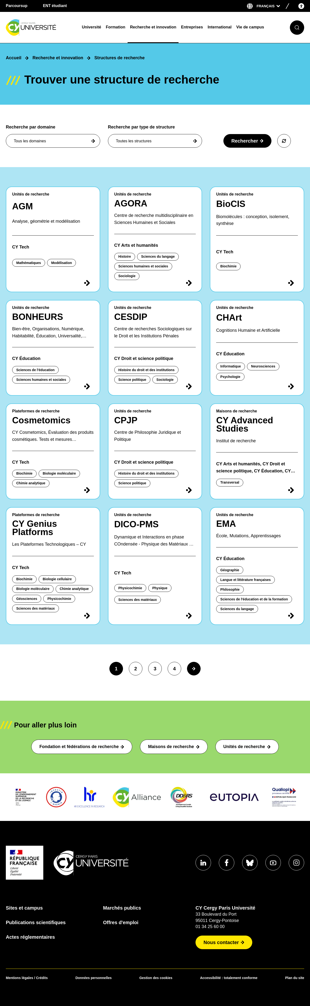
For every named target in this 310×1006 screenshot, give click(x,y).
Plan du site (294, 978)
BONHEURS (37, 317)
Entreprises (192, 27)
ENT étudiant (55, 6)
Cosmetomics (41, 420)
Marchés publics (122, 908)
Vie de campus (250, 27)
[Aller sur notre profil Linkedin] (203, 862)
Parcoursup (16, 6)
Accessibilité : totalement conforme (229, 978)
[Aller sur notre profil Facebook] (226, 862)
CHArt (229, 318)
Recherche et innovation (153, 27)
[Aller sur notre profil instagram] (296, 862)
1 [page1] (116, 668)
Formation (115, 27)
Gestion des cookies (155, 978)
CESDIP (130, 317)
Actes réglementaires (30, 937)
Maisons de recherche (173, 746)
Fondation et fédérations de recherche (81, 746)
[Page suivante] (193, 668)
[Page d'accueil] (41, 27)
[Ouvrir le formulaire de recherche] (297, 27)
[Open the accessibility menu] (301, 6)
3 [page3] (155, 668)
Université (91, 27)
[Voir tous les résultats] (284, 141)
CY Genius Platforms (34, 528)
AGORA (130, 203)
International (220, 27)
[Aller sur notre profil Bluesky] (250, 862)
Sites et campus (24, 908)
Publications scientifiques (36, 922)
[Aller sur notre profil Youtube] (273, 862)
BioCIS (230, 204)
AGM (22, 206)
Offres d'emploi (121, 922)
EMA (226, 524)
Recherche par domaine (53, 136)
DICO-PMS (136, 524)
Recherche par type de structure (155, 136)
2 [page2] (135, 668)
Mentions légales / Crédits (27, 978)
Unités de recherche (247, 746)
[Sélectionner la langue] (268, 6)
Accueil (13, 57)
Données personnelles (93, 978)
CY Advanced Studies (244, 424)
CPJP (126, 420)
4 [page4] (174, 668)
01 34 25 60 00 (210, 926)
